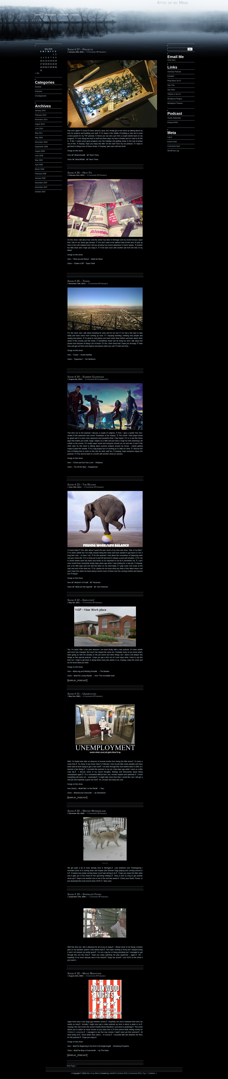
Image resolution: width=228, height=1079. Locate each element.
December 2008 (41, 142)
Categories (50, 15)
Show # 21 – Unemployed (81, 693)
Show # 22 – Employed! (80, 600)
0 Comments (91, 52)
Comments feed (173, 146)
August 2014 (40, 124)
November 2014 (41, 120)
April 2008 (39, 165)
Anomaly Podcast (174, 72)
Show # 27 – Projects (80, 49)
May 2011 (39, 133)
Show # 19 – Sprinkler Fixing (84, 894)
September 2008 (41, 147)
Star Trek (170, 85)
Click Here (171, 60)
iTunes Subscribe (174, 118)
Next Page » (71, 1066)
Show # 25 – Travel (78, 281)
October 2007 (40, 192)
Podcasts (38, 91)
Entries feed (172, 142)
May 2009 (39, 138)
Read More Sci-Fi (174, 81)
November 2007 (41, 187)
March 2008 (39, 169)
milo (110, 1073)
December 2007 (41, 183)
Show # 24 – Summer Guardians (85, 376)
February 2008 (40, 174)
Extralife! (170, 76)
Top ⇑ (145, 1073)
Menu (38, 15)
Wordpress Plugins (174, 99)
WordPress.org (173, 151)
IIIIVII (114, 1073)
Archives (63, 15)
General (38, 87)
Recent (75, 15)
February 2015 (40, 115)
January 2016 (40, 111)
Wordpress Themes (174, 103)
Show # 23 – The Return (81, 484)
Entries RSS (122, 1073)
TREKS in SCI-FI (174, 94)
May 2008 (39, 160)
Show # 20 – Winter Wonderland (86, 810)
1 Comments (93, 897)
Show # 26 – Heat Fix (79, 172)
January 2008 (40, 178)
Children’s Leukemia (75, 1032)
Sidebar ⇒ (153, 1073)
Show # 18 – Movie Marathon (84, 973)
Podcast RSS (172, 122)
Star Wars (171, 90)
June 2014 (39, 129)
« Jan (37, 73)
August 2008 (40, 151)
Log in (169, 137)
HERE (98, 881)
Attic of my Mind (172, 2)
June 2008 (39, 156)
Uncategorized (40, 96)
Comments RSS (135, 1073)
